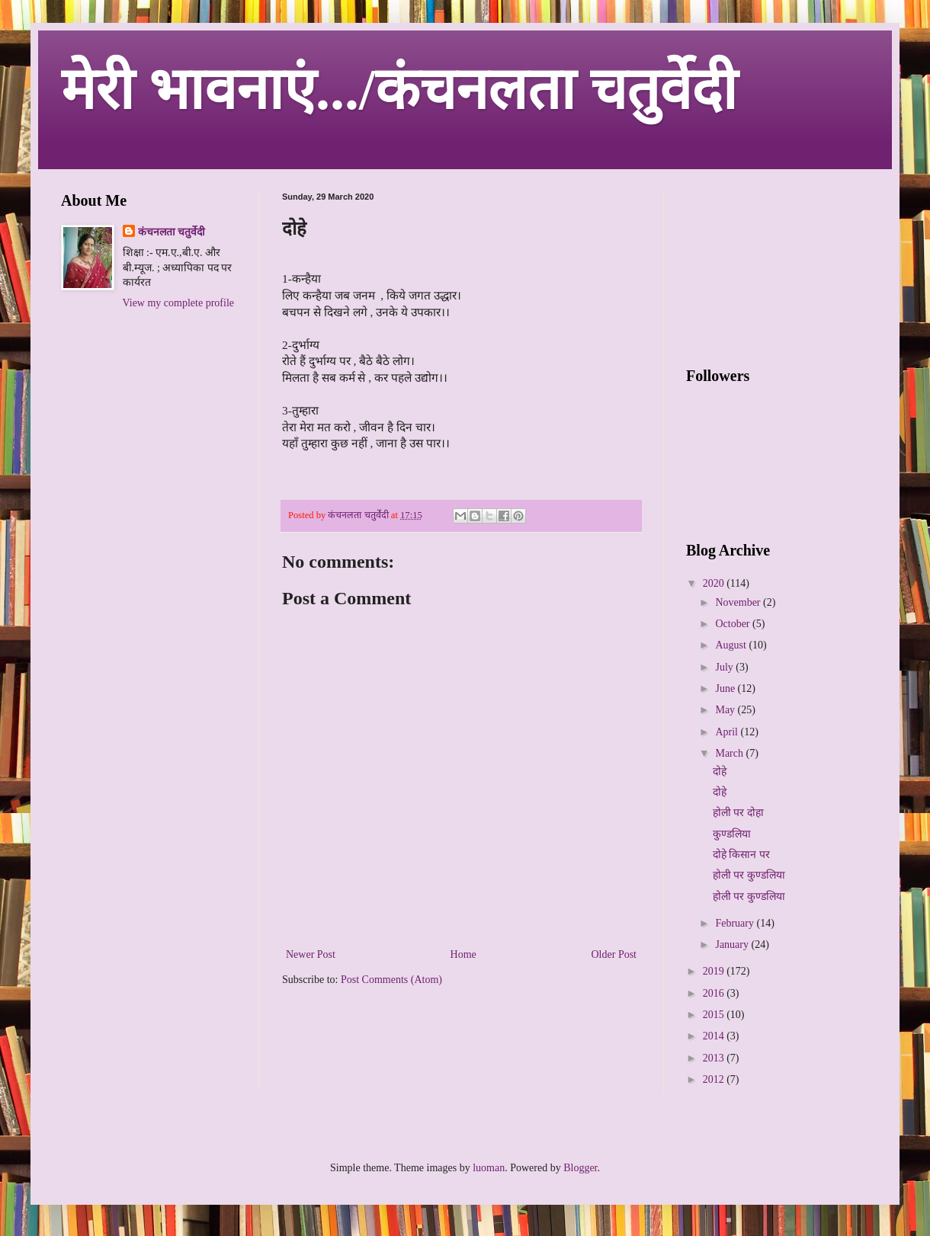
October (733, 623)
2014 (715, 1036)
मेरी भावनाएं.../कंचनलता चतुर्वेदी (399, 89)
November (739, 602)
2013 (715, 1058)
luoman (489, 1168)
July (725, 667)
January (733, 944)
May (726, 710)
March (730, 753)
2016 (715, 993)
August (732, 645)
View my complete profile (179, 303)
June (726, 688)
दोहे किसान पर (741, 854)
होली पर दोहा (738, 812)
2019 (715, 971)
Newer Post (310, 954)
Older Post (614, 954)
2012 (715, 1079)
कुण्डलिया (732, 834)
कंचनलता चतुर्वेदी (172, 232)
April (727, 732)
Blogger (580, 1168)
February (735, 923)
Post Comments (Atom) (391, 979)
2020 (715, 583)
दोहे (719, 771)
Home (463, 954)
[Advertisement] (148, 409)
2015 (715, 1014)
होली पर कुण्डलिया (749, 875)
